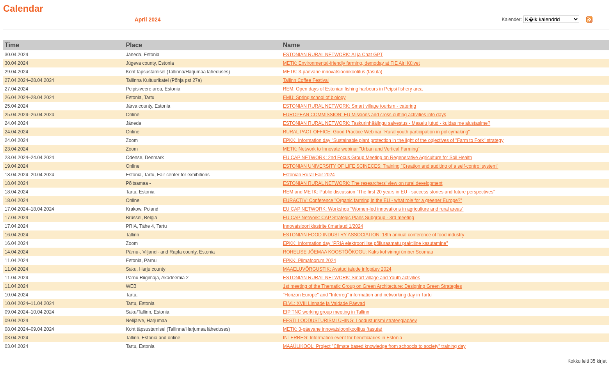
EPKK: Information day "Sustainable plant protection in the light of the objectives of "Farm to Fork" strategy (393, 140)
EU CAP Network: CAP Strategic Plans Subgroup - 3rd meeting (348, 217)
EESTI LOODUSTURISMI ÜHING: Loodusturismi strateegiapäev (350, 320)
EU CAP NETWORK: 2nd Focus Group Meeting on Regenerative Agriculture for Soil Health (377, 157)
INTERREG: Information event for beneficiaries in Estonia (342, 337)
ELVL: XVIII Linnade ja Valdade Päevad (324, 303)
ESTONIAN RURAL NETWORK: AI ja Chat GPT (333, 54)
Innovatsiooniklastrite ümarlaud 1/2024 (323, 226)
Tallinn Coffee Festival (306, 80)
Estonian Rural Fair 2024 (309, 174)
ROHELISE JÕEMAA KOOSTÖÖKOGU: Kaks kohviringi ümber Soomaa (358, 252)
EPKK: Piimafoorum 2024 (309, 260)
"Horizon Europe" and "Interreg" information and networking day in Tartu (357, 295)
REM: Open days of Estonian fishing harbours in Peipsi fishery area (353, 89)
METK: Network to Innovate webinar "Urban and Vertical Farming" (351, 149)
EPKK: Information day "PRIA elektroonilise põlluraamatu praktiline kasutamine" (365, 243)
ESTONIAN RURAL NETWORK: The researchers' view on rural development (363, 183)
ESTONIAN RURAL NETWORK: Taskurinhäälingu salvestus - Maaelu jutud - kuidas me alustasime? (386, 123)
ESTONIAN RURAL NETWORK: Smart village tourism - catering (349, 106)
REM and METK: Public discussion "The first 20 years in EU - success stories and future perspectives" (389, 192)
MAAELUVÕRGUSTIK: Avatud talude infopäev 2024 (337, 269)
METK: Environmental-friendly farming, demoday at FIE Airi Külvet (351, 63)
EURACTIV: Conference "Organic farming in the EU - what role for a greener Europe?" (372, 200)
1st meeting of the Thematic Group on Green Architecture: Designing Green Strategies (372, 286)
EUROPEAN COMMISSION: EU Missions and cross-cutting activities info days (364, 114)
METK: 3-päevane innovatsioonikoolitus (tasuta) (332, 71)
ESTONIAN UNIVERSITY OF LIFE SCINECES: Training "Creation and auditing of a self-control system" (390, 166)
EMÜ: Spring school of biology (314, 97)
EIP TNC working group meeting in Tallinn (326, 312)
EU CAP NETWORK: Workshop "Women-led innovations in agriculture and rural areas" (373, 209)
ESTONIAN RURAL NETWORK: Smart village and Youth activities (351, 277)
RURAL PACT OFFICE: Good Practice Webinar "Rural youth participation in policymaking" (376, 132)
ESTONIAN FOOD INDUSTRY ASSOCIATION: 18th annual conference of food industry (373, 235)
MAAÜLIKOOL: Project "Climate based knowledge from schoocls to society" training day (374, 346)
